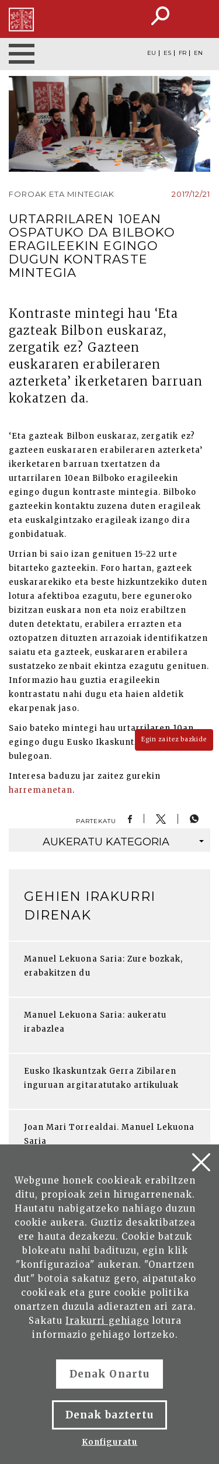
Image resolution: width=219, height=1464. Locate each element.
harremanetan (40, 790)
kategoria (123, 841)
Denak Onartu (109, 1374)
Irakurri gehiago (107, 1320)
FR (182, 53)
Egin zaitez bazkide (174, 739)
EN (198, 53)
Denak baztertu (109, 1415)
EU (151, 53)
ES (167, 53)
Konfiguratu (109, 1442)
